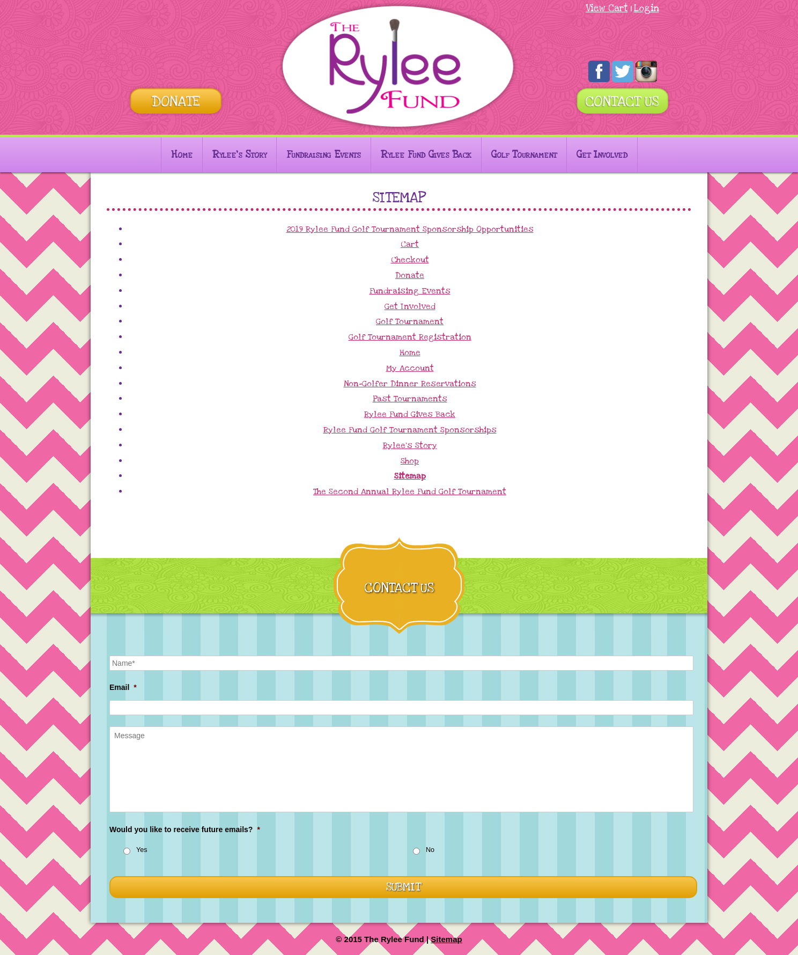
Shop (410, 461)
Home (182, 154)
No (430, 850)
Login (646, 8)
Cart (410, 244)
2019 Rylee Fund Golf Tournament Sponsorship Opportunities (410, 229)
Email (123, 687)
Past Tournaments (410, 398)
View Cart (607, 8)
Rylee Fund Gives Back (426, 154)
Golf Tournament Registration (410, 337)
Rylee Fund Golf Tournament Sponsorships (410, 429)
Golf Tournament (524, 154)
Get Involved (602, 154)
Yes (141, 850)
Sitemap (410, 476)
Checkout (410, 259)
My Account (410, 368)
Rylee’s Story (239, 154)
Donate (409, 275)
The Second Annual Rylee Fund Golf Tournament (409, 491)
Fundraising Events (323, 154)
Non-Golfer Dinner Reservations (410, 383)
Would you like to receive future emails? (184, 829)
